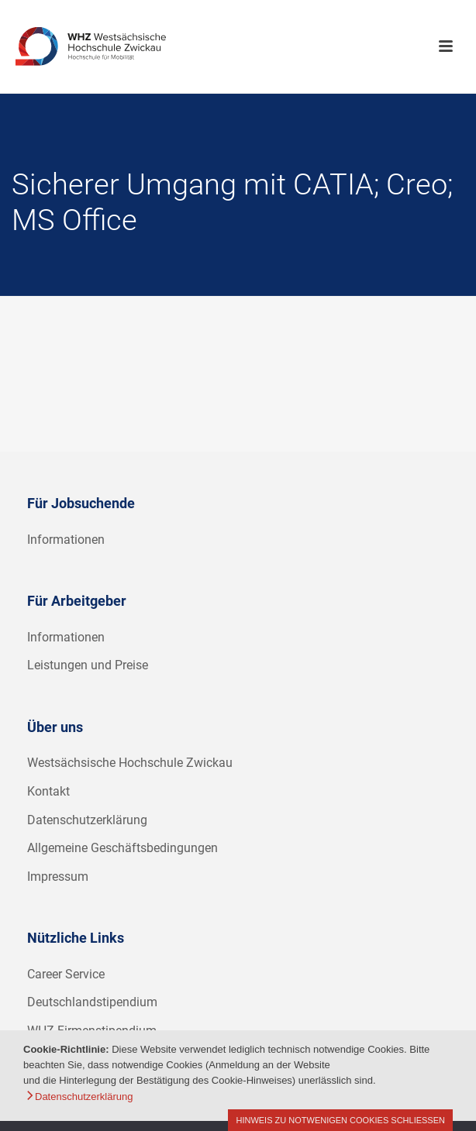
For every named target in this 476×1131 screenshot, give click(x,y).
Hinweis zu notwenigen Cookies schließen (340, 1120)
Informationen (66, 539)
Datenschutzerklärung (87, 820)
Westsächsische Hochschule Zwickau (130, 762)
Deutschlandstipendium (92, 1002)
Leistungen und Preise (87, 665)
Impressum (57, 876)
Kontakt (48, 791)
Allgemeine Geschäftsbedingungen (122, 848)
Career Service (66, 974)
